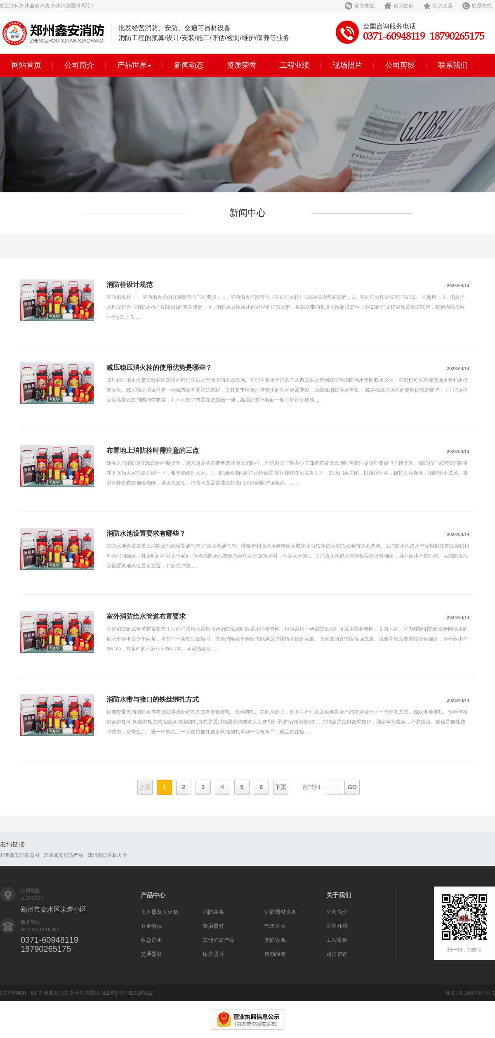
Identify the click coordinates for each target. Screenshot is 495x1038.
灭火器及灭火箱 (159, 912)
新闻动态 (189, 65)
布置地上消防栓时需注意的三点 (152, 450)
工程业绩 (294, 65)
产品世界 (134, 65)
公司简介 (79, 65)
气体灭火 (275, 926)
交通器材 (151, 954)
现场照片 (347, 65)
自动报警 (275, 954)
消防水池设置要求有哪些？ (146, 533)
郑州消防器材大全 (107, 855)
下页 (280, 787)
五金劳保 (151, 926)
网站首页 (26, 65)
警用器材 (213, 926)
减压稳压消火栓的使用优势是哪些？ (159, 367)
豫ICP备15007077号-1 (470, 993)
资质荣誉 (242, 65)
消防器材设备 (280, 912)
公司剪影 (400, 65)
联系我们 (453, 65)
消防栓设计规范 (129, 284)
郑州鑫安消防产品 (63, 855)
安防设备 (275, 940)
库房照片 (213, 954)
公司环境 (337, 926)
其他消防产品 (219, 940)
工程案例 (337, 940)
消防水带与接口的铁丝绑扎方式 (152, 699)
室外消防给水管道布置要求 (146, 616)
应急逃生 (151, 940)
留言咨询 (337, 954)
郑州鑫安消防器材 (20, 855)
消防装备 (213, 912)
